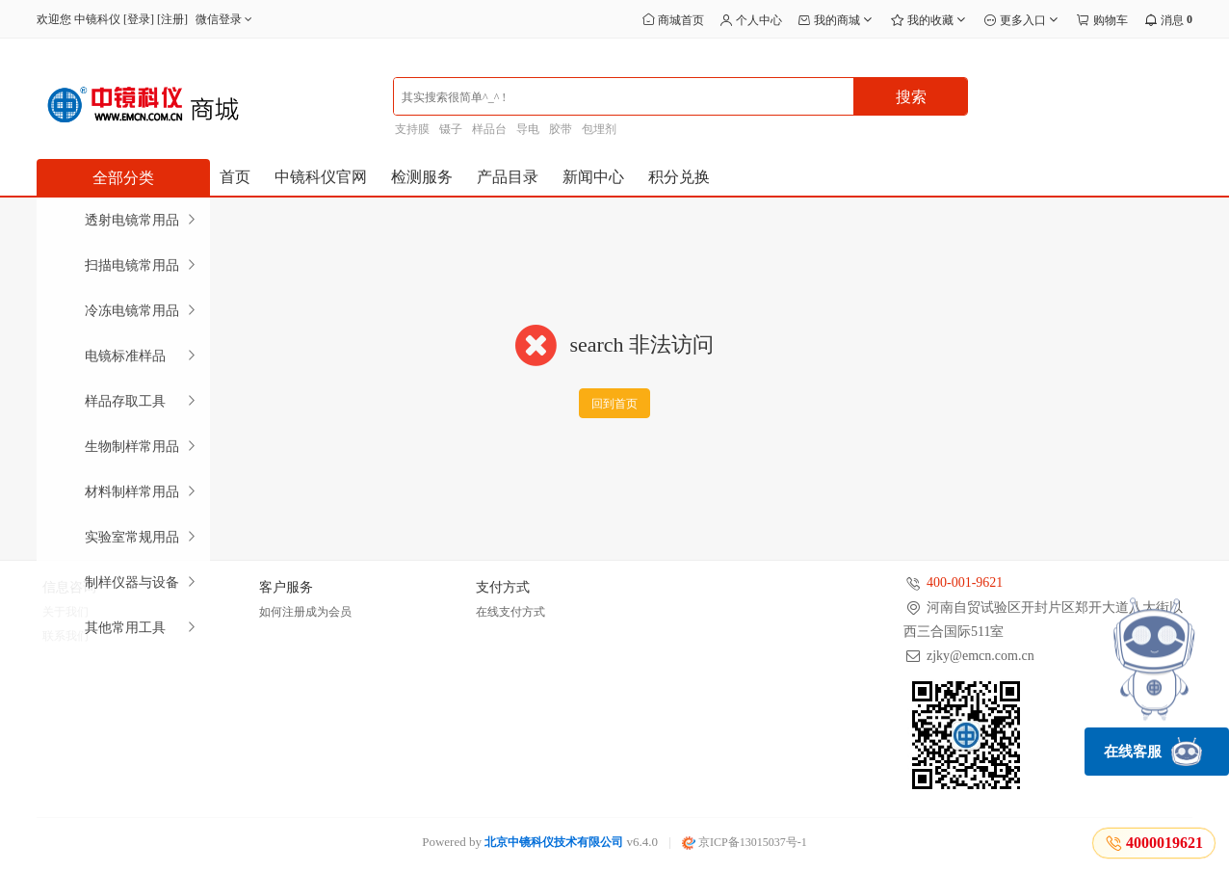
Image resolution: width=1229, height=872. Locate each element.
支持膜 (412, 129)
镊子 (450, 129)
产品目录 (507, 177)
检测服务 (422, 177)
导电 (527, 129)
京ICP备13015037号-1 (744, 842)
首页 (235, 177)
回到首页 (614, 403)
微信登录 (226, 19)
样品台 (489, 129)
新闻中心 (593, 177)
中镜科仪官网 (321, 177)
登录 (138, 19)
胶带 (560, 129)
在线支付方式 (510, 612)
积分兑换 (679, 177)
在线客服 (1153, 751)
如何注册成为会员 (305, 612)
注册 (172, 19)
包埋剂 (599, 129)
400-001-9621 (965, 582)
